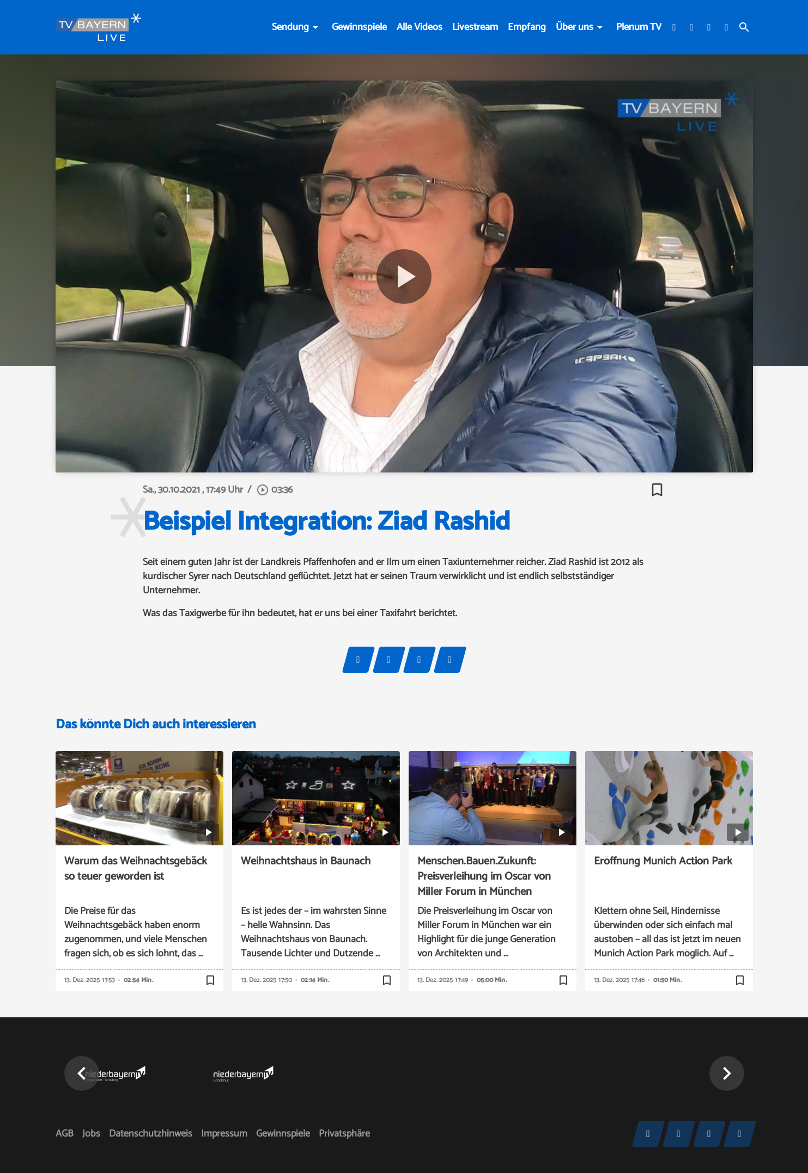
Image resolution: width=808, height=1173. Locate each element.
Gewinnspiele (359, 27)
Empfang (527, 27)
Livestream (475, 27)
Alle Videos (419, 27)
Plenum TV (638, 27)
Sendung (290, 27)
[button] (81, 1073)
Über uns (574, 27)
